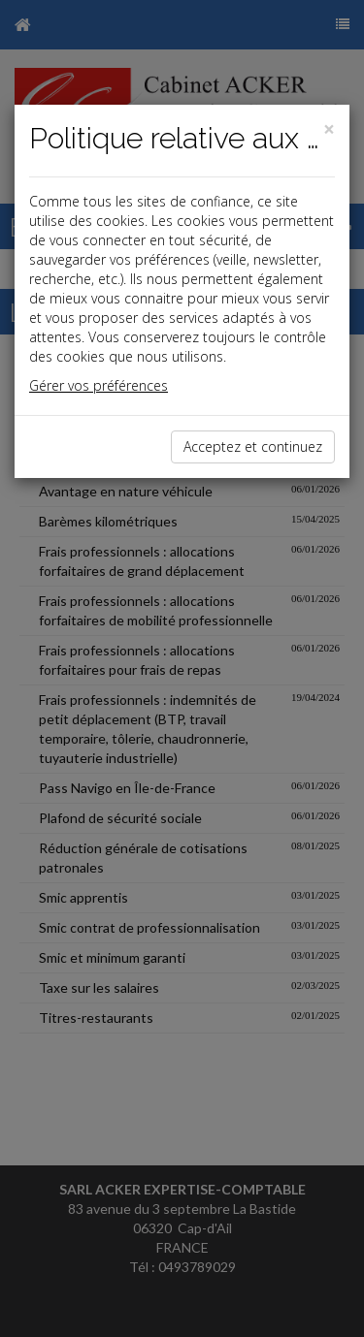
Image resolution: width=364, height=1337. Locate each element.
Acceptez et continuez (252, 446)
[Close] (329, 129)
